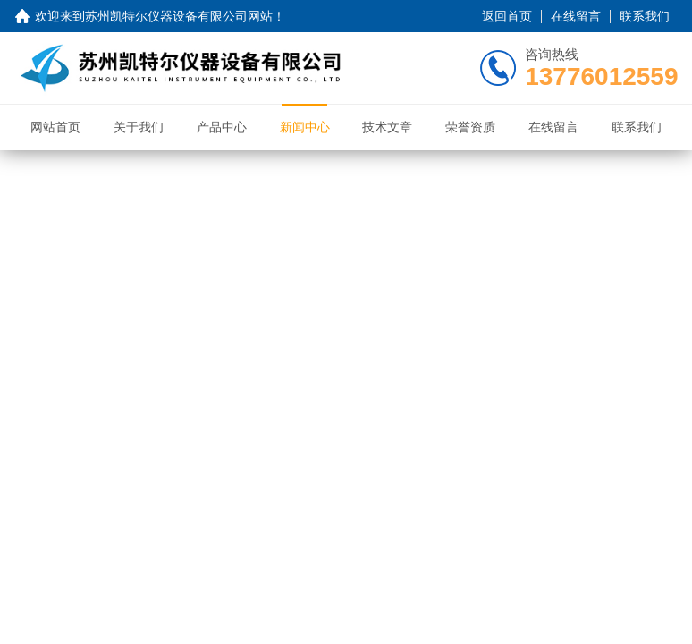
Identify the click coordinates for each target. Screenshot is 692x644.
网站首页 (55, 127)
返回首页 (507, 16)
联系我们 (645, 16)
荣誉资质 (470, 127)
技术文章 (387, 127)
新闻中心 (305, 127)
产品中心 (222, 127)
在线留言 (576, 16)
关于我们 (139, 127)
